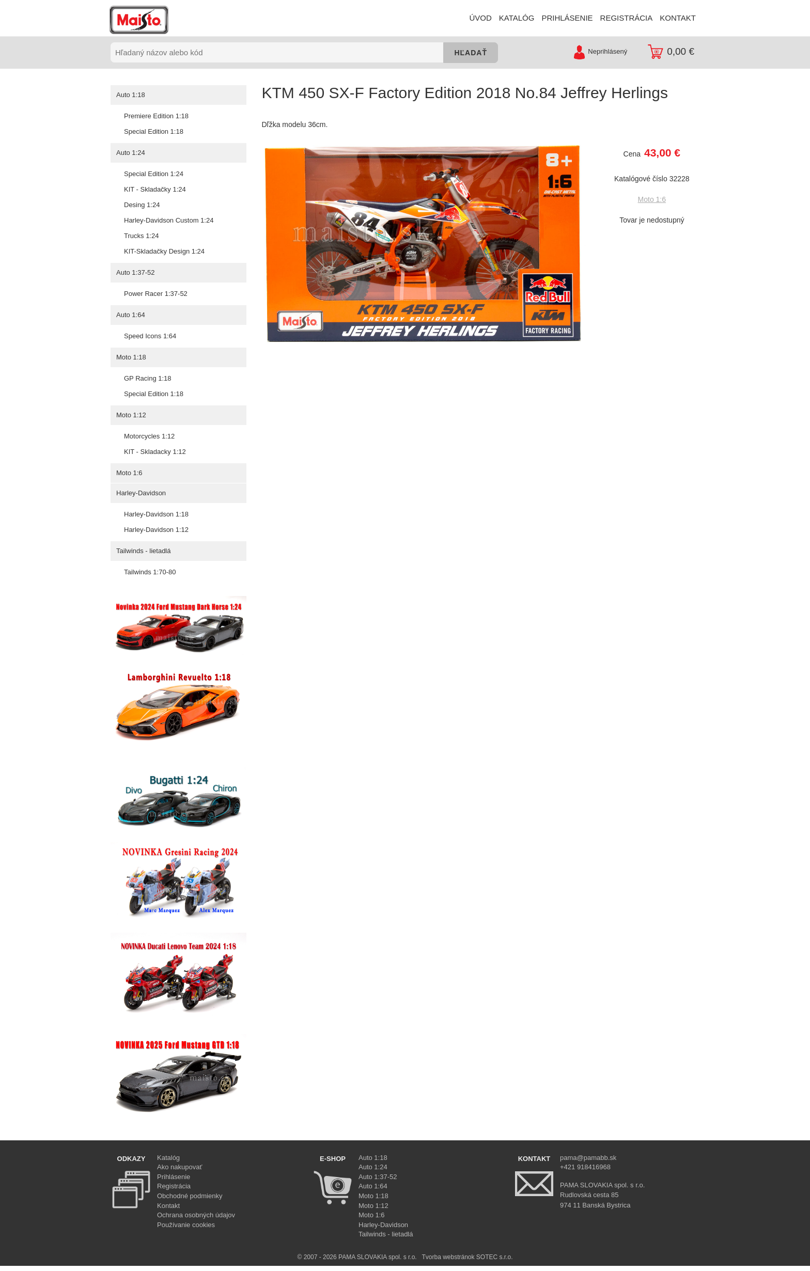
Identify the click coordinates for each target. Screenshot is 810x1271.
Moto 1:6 (129, 473)
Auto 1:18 (130, 95)
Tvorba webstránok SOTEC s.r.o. (467, 1257)
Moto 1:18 (131, 357)
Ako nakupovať (179, 1167)
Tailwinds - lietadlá (143, 551)
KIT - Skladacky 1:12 (154, 452)
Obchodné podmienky (189, 1196)
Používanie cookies (186, 1225)
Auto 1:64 (130, 315)
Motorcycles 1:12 (149, 436)
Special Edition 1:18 (153, 131)
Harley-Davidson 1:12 (156, 529)
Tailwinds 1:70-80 (149, 572)
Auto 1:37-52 (135, 272)
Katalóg (168, 1158)
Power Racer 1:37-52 (155, 293)
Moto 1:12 (131, 415)
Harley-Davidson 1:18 (156, 514)
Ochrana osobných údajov (196, 1215)
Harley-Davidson (141, 493)
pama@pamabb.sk (588, 1158)
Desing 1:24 (141, 205)
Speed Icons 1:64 (149, 336)
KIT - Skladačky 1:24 (154, 189)
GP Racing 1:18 (147, 378)
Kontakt (168, 1206)
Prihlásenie (173, 1177)
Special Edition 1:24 (153, 174)
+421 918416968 (585, 1167)
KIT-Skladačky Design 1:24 (164, 251)
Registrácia (174, 1186)
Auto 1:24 (130, 152)
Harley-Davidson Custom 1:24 (168, 220)
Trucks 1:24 (141, 236)
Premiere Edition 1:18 (156, 116)
